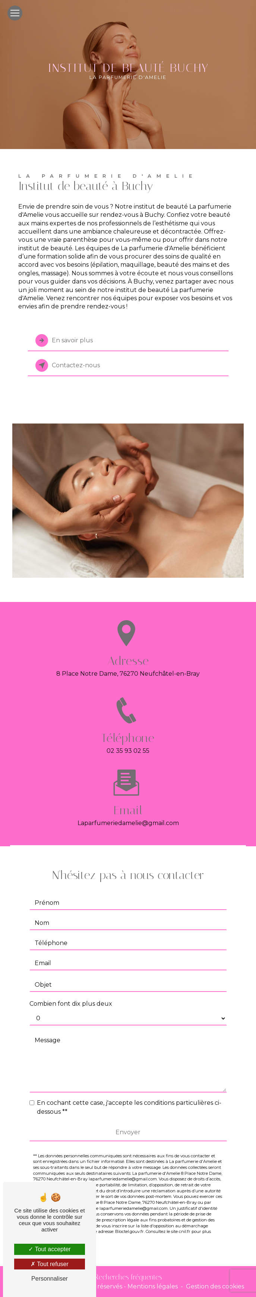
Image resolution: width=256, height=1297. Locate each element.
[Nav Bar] (14, 13)
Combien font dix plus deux (70, 996)
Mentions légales (152, 1286)
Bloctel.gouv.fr (129, 1224)
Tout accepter (49, 1249)
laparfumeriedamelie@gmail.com (128, 815)
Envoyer (128, 1124)
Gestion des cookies (215, 1286)
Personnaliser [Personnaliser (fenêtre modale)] (49, 1278)
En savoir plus (64, 340)
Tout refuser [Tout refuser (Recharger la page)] (50, 1264)
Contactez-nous (67, 365)
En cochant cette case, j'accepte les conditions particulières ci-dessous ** (129, 1100)
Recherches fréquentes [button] (128, 1277)
